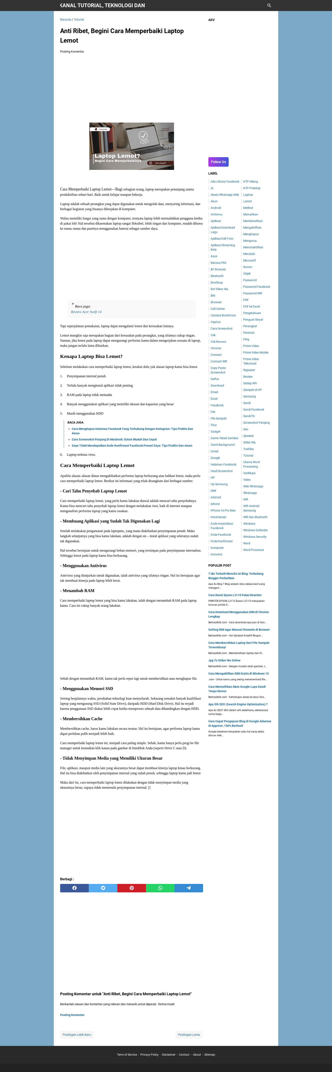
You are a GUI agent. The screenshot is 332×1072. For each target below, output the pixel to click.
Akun (214, 201)
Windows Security (255, 536)
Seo (245, 429)
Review (248, 376)
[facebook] (74, 888)
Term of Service (127, 1054)
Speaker (248, 435)
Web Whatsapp (253, 486)
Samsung (249, 396)
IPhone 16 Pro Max (223, 510)
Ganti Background (223, 444)
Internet (216, 497)
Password (250, 280)
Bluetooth (217, 276)
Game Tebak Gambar (224, 438)
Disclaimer (169, 1054)
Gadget (215, 431)
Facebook (217, 405)
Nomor (247, 267)
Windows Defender (255, 530)
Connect (216, 354)
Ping (246, 339)
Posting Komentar (72, 51)
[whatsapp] (160, 888)
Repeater (249, 370)
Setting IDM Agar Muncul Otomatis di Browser (239, 629)
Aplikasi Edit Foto (222, 238)
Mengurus (250, 240)
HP (213, 477)
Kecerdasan (218, 517)
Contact (184, 1054)
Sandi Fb (249, 416)
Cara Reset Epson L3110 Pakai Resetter (235, 595)
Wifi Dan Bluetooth (255, 517)
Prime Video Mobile (255, 352)
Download (217, 385)
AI (212, 188)
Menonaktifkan (253, 247)
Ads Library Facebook (225, 181)
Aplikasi (216, 221)
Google (215, 458)
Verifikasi (249, 473)
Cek (213, 335)
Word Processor (253, 550)
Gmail (214, 451)
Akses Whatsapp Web (225, 194)
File (213, 412)
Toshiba (248, 449)
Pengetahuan (252, 313)
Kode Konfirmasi (221, 541)
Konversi (216, 554)
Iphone (215, 504)
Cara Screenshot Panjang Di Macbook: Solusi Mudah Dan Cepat (114, 439)
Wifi (245, 499)
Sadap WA (250, 383)
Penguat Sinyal (253, 319)
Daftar (215, 379)
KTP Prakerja (251, 188)
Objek (247, 273)
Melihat (248, 208)
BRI (213, 295)
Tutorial (248, 455)
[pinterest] (131, 888)
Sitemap (209, 1054)
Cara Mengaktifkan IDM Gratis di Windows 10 (238, 673)
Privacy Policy (149, 1054)
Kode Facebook (221, 534)
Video (247, 479)
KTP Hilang (250, 181)
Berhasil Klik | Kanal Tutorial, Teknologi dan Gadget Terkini (102, 5)
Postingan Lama (189, 1034)
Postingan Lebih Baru (77, 1034)
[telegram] (188, 888)
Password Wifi (252, 293)
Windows (249, 523)
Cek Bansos (218, 341)
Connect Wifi (219, 361)
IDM (213, 490)
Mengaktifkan (252, 227)
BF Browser (218, 269)
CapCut (216, 322)
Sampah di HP (252, 389)
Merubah (249, 254)
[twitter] (103, 888)
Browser (216, 302)
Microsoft (249, 260)
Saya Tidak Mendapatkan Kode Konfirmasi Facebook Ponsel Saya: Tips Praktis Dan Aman (132, 445)
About (197, 1054)
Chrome (216, 348)
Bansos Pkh (218, 262)
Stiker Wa (249, 442)
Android (216, 208)
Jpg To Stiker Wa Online (224, 660)
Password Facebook (256, 286)
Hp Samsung (219, 484)
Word (246, 543)
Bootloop (217, 282)
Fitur (214, 425)
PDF (246, 300)
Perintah (249, 332)
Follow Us (218, 162)
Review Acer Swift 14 (86, 312)
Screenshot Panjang (256, 422)
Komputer (217, 547)
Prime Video (251, 346)
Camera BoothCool (223, 315)
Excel (214, 398)
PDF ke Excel (251, 306)
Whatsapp (250, 493)
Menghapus (251, 234)
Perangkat (250, 326)
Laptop (248, 194)
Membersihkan (253, 221)
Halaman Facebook (223, 464)
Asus (214, 256)
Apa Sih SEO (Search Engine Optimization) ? (238, 704)
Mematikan (250, 214)
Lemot (247, 201)
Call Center (218, 308)
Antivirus (216, 214)
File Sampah (219, 418)
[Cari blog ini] (269, 5)
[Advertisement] (131, 88)
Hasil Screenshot (222, 471)
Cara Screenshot (221, 328)
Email (214, 392)
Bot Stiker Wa (219, 289)
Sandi (247, 403)
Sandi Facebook (253, 409)
